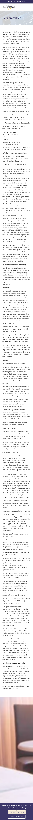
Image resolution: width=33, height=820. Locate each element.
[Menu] (28, 7)
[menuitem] (28, 7)
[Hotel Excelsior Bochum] (13, 7)
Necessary (12, 812)
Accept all (21, 812)
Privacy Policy (21, 808)
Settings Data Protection (16, 817)
